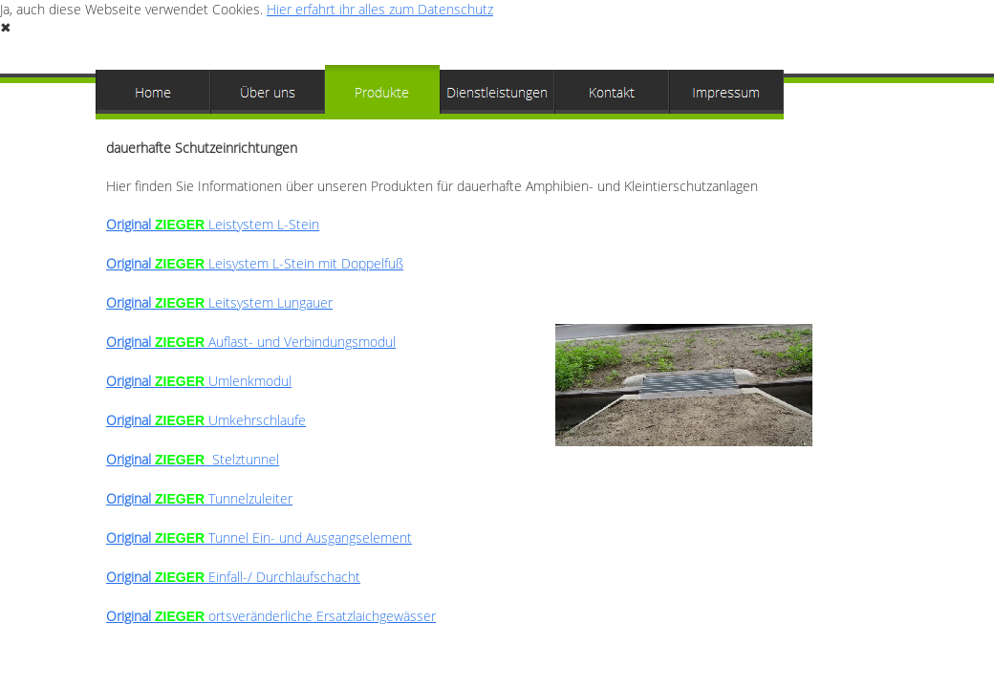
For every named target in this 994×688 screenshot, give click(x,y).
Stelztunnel (192, 459)
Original (254, 263)
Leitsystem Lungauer (219, 302)
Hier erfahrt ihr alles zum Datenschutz (380, 9)
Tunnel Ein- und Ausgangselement (259, 537)
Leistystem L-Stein (212, 224)
